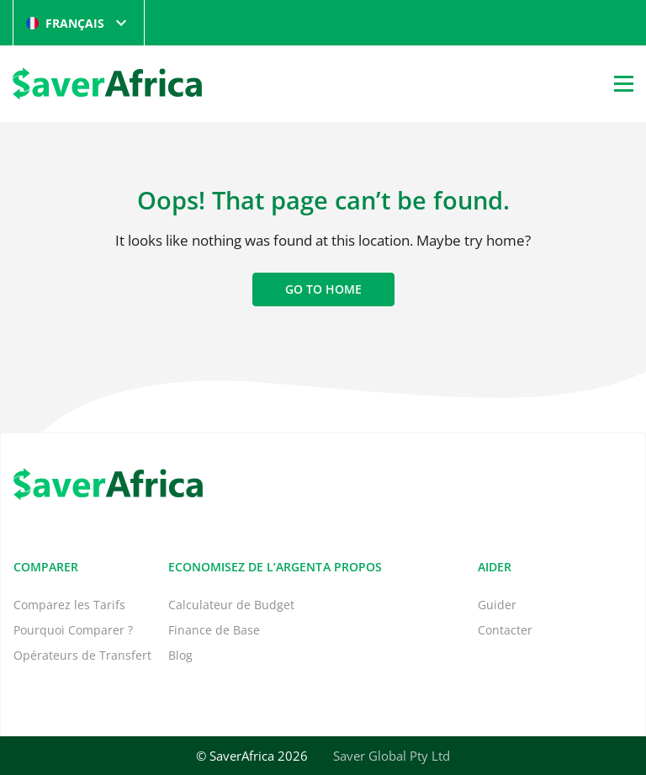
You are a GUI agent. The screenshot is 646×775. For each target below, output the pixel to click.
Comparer (45, 567)
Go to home (323, 289)
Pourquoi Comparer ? (73, 630)
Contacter (505, 630)
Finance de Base (214, 630)
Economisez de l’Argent (245, 567)
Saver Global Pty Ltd (391, 755)
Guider (497, 605)
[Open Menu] (623, 83)
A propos (352, 567)
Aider (494, 567)
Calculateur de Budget (231, 605)
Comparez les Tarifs (69, 605)
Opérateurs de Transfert (82, 655)
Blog (180, 655)
